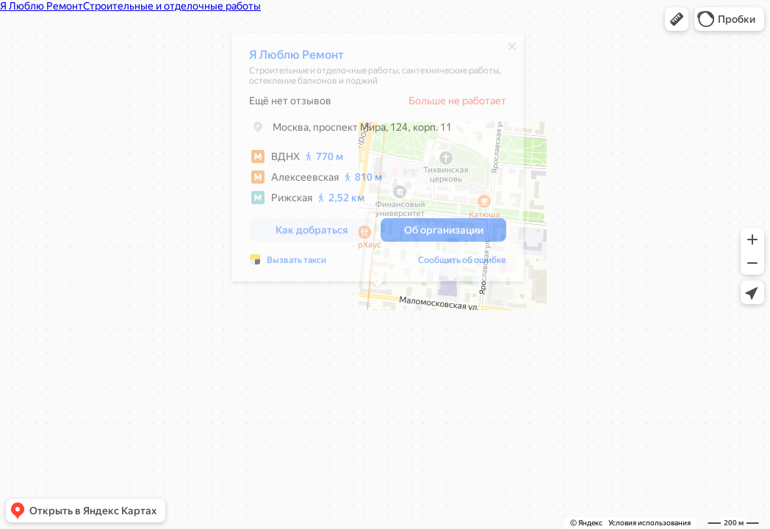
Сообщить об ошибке (462, 264)
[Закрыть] (512, 50)
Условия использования (649, 523)
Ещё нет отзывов (290, 104)
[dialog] (377, 161)
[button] (676, 19)
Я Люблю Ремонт (296, 58)
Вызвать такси (296, 264)
